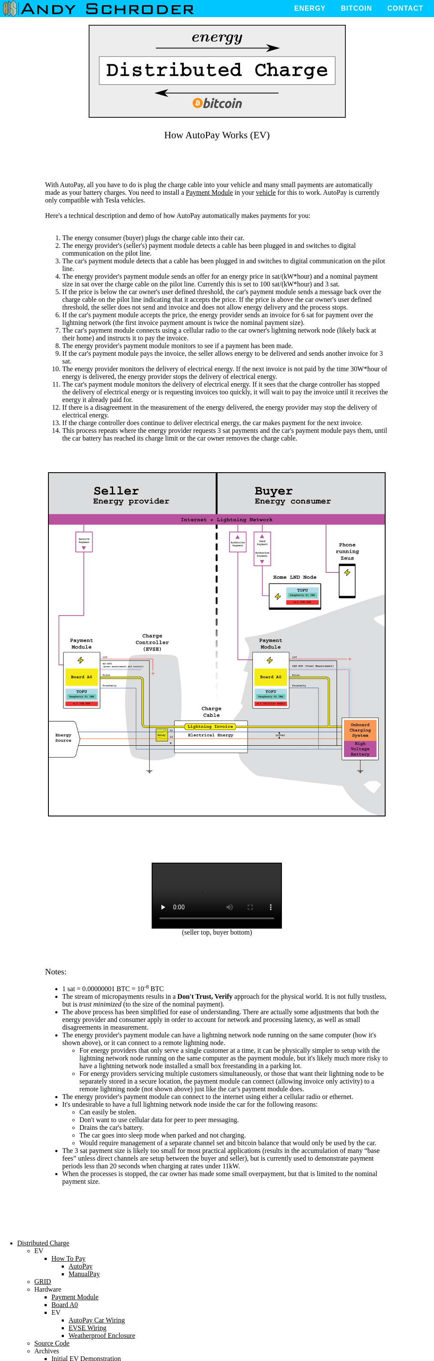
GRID (42, 1281)
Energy (310, 8)
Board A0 (64, 1304)
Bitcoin (356, 8)
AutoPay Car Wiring (97, 1320)
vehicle (265, 192)
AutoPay (81, 1266)
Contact (405, 8)
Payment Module (209, 192)
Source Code (51, 1343)
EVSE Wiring (87, 1327)
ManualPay (84, 1274)
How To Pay (68, 1258)
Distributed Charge (43, 1243)
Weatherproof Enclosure (102, 1335)
